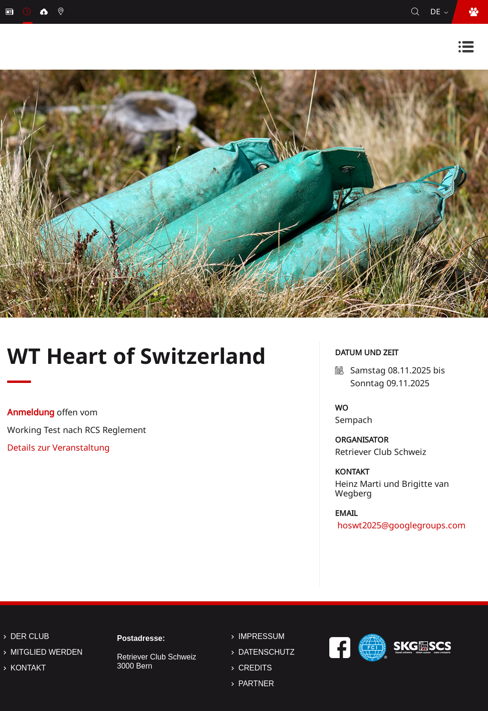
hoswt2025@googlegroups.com (400, 525)
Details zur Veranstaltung (58, 447)
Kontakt (352, 471)
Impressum (261, 636)
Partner (256, 684)
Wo (341, 407)
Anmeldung (30, 412)
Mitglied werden (46, 652)
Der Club (29, 636)
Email (346, 513)
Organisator (361, 439)
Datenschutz (266, 652)
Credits (255, 668)
